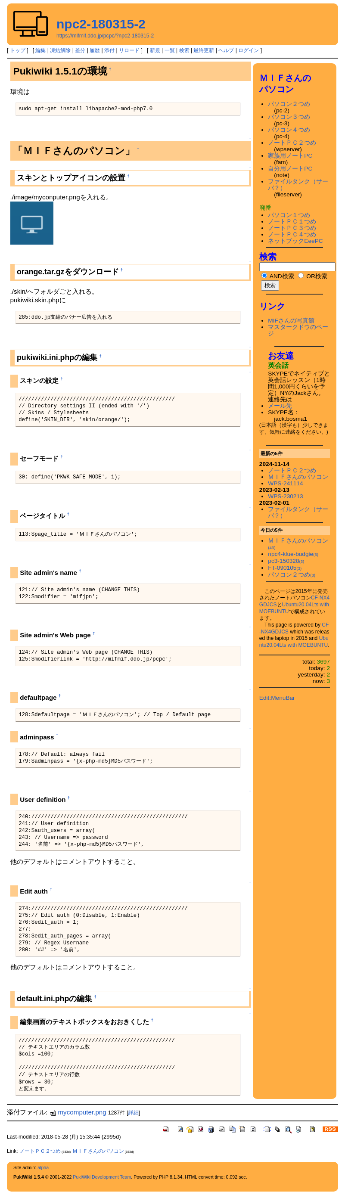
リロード (129, 50)
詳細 (133, 1113)
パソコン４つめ (289, 130)
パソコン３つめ (289, 117)
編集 (40, 50)
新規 (155, 50)
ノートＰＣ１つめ (292, 221)
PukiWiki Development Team (102, 1176)
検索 (184, 50)
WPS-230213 (285, 496)
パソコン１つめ (289, 215)
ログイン (248, 50)
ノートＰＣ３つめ (292, 228)
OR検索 (312, 276)
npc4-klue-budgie (293, 554)
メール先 (280, 406)
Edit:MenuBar (277, 698)
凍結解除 (60, 50)
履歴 (95, 50)
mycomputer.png (77, 1112)
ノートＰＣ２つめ (292, 143)
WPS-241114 (285, 483)
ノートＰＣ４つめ (292, 234)
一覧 (170, 50)
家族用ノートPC (290, 155)
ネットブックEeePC (295, 241)
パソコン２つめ (289, 104)
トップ (17, 50)
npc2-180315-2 (101, 24)
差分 (80, 50)
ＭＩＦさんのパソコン (298, 477)
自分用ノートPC (290, 168)
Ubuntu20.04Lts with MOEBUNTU (294, 641)
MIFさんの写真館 (291, 320)
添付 (109, 50)
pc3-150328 (286, 561)
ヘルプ (226, 50)
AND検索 (277, 276)
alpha (43, 1167)
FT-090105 (284, 568)
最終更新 (203, 50)
